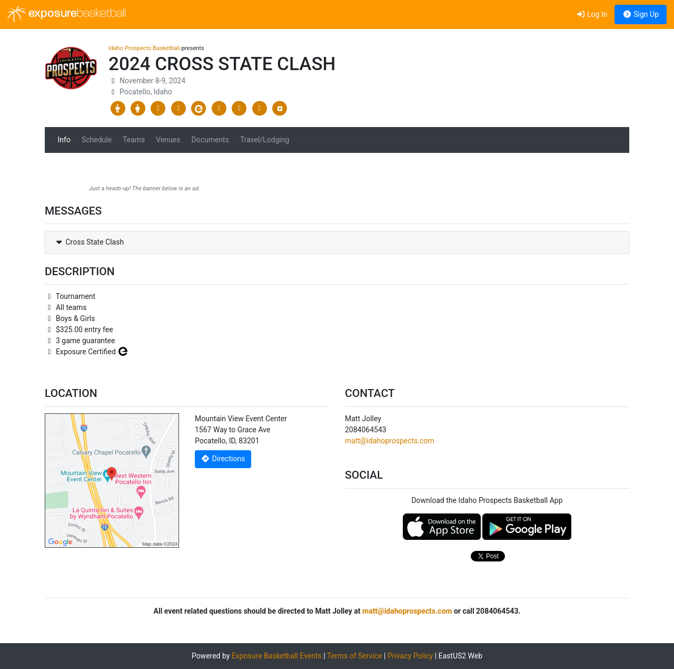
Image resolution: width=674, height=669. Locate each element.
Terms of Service (354, 656)
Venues (168, 139)
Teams (134, 139)
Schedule (97, 139)
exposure (66, 14)
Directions (223, 458)
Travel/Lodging (264, 139)
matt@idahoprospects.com (389, 441)
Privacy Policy (410, 656)
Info (64, 139)
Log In (591, 14)
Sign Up (640, 14)
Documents (210, 139)
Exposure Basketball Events (277, 656)
